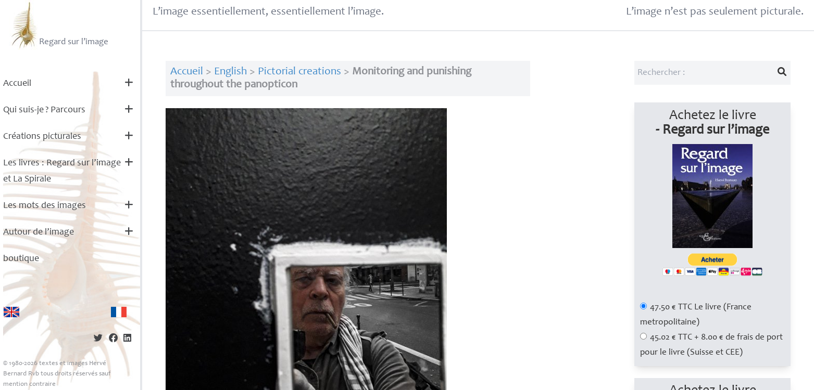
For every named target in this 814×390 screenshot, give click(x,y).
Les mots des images (44, 206)
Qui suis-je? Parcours (44, 110)
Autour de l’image (38, 232)
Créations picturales (42, 136)
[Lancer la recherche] (782, 73)
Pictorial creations (299, 72)
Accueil (17, 83)
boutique (21, 259)
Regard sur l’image (58, 25)
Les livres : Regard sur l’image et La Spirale (62, 171)
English (230, 72)
